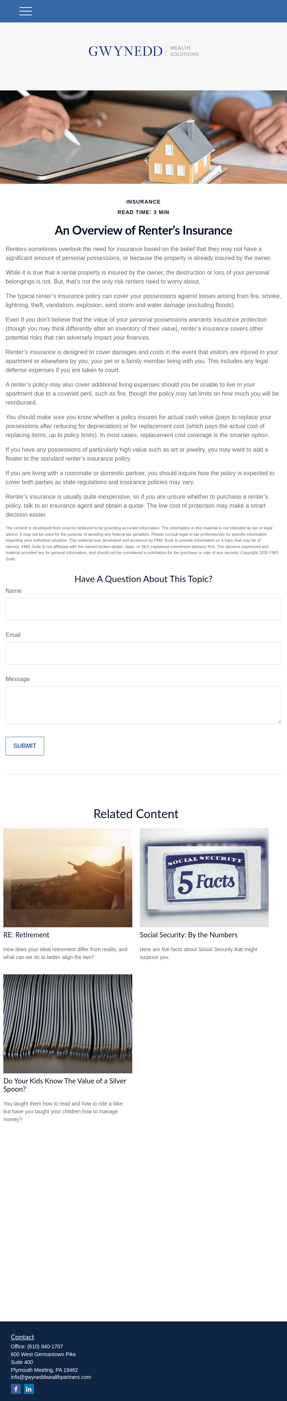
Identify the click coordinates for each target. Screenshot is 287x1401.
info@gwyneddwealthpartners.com (51, 1377)
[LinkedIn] (29, 1389)
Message (18, 679)
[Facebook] (16, 1389)
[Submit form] (25, 746)
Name (14, 591)
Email (13, 635)
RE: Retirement (26, 935)
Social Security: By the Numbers (189, 935)
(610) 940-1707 (45, 1346)
